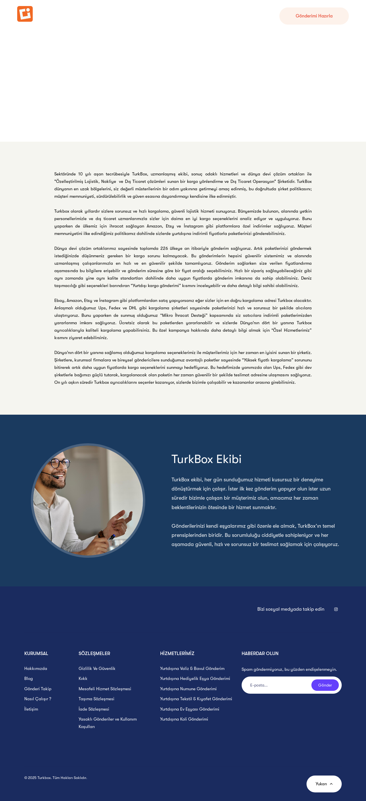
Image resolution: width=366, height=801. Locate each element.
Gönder (325, 685)
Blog (28, 678)
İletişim (31, 709)
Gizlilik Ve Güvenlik (97, 668)
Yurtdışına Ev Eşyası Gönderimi (189, 709)
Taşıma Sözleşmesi (96, 698)
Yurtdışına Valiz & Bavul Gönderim (192, 668)
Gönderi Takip (104, 15)
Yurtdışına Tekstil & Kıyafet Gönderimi (196, 698)
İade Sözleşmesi (94, 709)
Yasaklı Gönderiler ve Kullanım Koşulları (108, 723)
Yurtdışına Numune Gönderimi (188, 688)
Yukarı (324, 783)
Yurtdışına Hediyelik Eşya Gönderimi (195, 678)
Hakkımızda (35, 668)
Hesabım (159, 15)
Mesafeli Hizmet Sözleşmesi (105, 688)
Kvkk (83, 678)
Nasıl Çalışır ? (134, 15)
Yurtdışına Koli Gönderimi (184, 719)
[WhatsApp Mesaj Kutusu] (351, 786)
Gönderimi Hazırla (314, 16)
